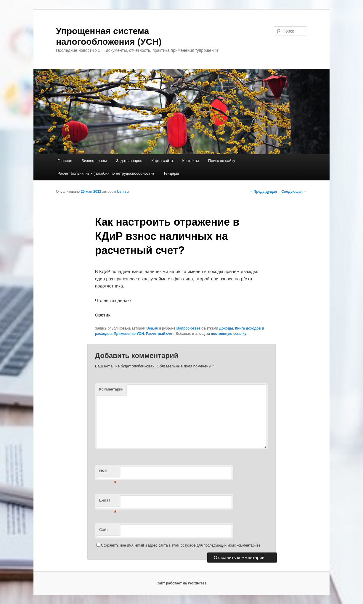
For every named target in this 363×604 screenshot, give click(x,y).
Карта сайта (162, 160)
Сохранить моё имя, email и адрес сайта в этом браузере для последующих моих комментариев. (181, 545)
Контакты (190, 160)
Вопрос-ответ (188, 328)
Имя (108, 473)
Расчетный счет (160, 334)
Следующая (294, 191)
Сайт (103, 529)
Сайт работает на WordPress (181, 583)
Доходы (226, 328)
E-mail (108, 502)
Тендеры (171, 173)
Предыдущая (263, 191)
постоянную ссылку (228, 334)
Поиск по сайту (221, 160)
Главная (64, 160)
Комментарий (111, 389)
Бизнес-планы (94, 160)
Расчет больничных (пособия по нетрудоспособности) (105, 173)
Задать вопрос (129, 160)
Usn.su (123, 191)
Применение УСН (129, 334)
